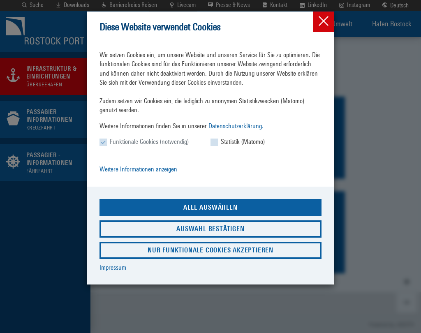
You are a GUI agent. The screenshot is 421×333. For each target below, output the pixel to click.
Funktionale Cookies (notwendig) (149, 142)
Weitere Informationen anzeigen (138, 169)
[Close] (323, 22)
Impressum (112, 267)
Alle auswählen (210, 207)
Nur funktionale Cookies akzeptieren (210, 250)
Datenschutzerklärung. (236, 126)
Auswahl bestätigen (210, 229)
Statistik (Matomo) (243, 142)
